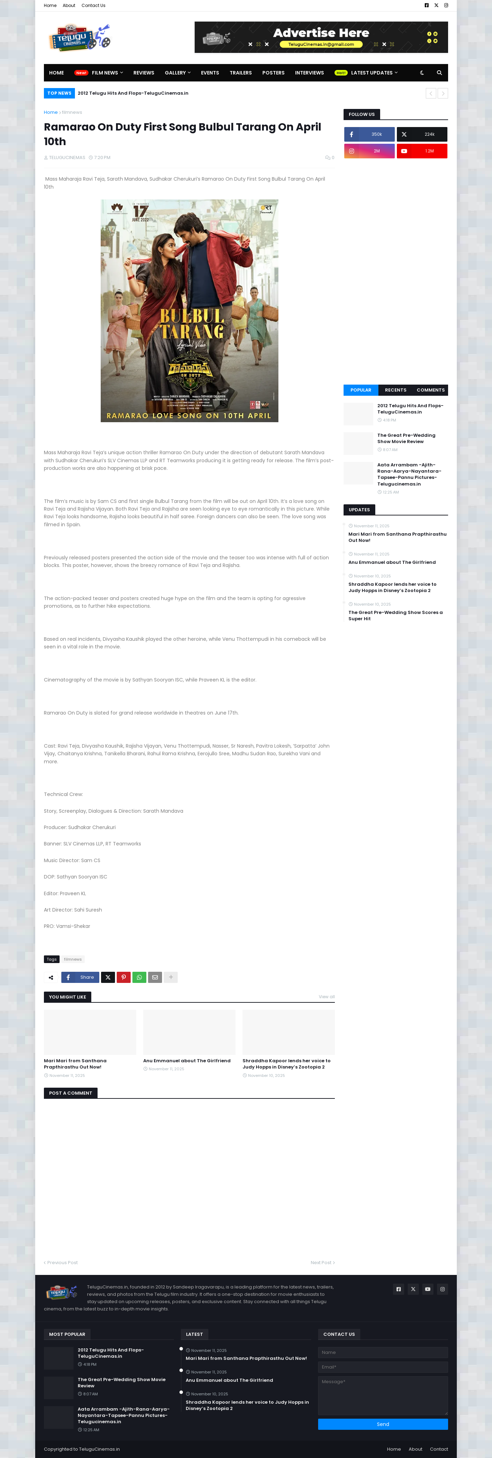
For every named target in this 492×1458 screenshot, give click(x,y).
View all (327, 997)
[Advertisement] (396, 271)
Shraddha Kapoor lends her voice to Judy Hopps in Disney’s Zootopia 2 (287, 1064)
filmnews (72, 112)
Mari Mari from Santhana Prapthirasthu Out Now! (75, 1064)
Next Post (321, 1262)
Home (50, 5)
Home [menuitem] (56, 72)
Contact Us (94, 5)
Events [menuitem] (210, 72)
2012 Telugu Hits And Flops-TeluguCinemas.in (133, 93)
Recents (396, 390)
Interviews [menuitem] (309, 72)
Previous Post (62, 1262)
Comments (431, 390)
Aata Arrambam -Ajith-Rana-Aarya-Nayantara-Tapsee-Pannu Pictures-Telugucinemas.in (409, 474)
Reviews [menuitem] (143, 72)
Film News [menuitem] (105, 72)
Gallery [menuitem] (175, 72)
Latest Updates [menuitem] (372, 72)
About (69, 5)
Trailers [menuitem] (241, 72)
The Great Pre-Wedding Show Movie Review (406, 438)
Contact (439, 1449)
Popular (361, 390)
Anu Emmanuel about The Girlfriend (187, 1061)
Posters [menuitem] (273, 72)
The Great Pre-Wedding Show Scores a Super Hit (395, 615)
